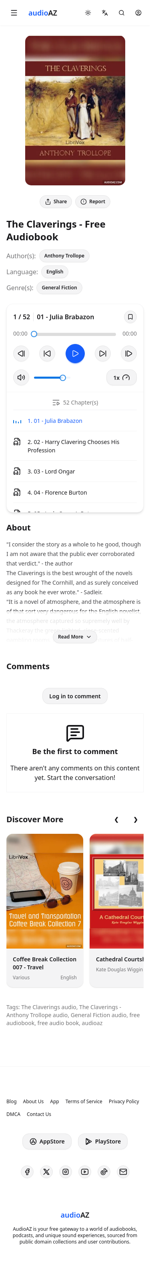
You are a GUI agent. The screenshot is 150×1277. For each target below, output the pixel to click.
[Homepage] (43, 13)
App (54, 1101)
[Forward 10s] (103, 353)
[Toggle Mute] (21, 377)
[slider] (34, 334)
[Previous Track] (21, 353)
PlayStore (103, 1141)
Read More (75, 636)
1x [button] (121, 377)
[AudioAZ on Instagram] (65, 1171)
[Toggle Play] (75, 353)
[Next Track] (129, 353)
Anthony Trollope (64, 255)
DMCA (13, 1114)
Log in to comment (75, 696)
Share (56, 201)
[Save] (130, 316)
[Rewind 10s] (47, 353)
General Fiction (59, 287)
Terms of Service (84, 1101)
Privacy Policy (124, 1101)
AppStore (47, 1141)
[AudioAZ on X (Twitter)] (46, 1171)
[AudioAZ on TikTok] (104, 1171)
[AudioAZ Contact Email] (123, 1171)
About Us (33, 1101)
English (54, 271)
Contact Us (39, 1114)
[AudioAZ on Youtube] (84, 1171)
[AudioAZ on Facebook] (27, 1171)
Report (92, 201)
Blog (11, 1101)
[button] (14, 13)
